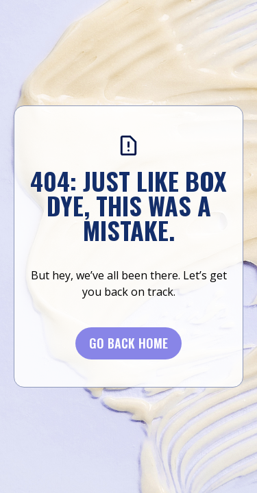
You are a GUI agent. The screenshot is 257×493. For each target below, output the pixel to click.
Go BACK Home (128, 343)
